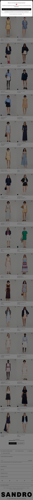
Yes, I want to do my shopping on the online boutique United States (16, 9)
